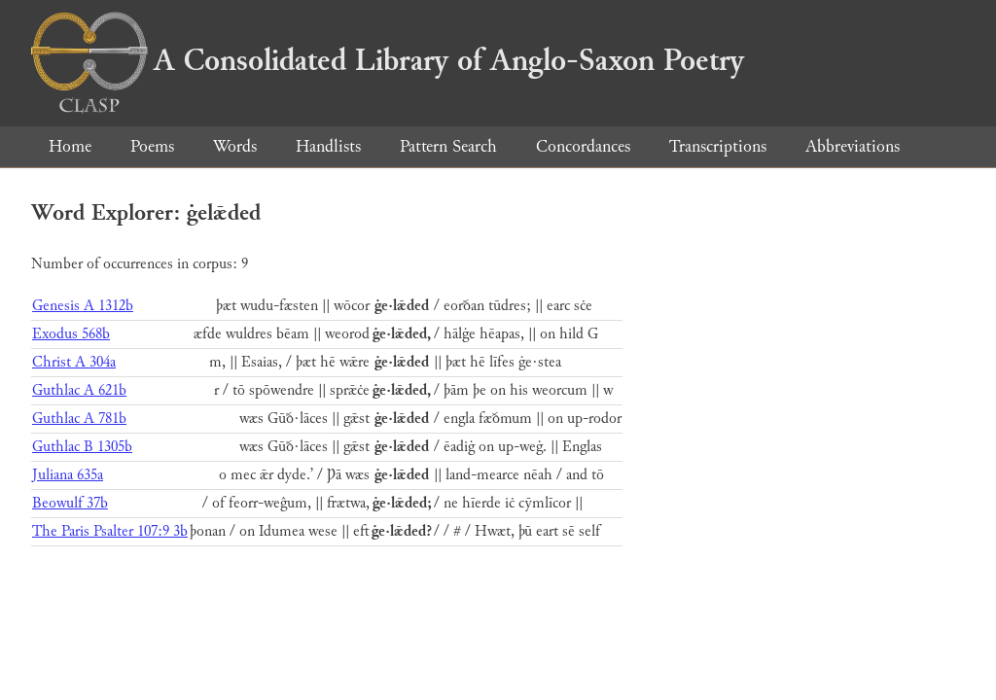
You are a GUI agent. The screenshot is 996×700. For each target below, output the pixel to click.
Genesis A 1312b (82, 306)
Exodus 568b (71, 334)
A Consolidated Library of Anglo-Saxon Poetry (387, 60)
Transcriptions (717, 146)
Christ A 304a (74, 362)
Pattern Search (448, 146)
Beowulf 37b (70, 503)
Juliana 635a (67, 475)
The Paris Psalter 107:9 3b (110, 531)
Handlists (328, 146)
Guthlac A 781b (79, 418)
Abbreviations (852, 146)
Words (235, 146)
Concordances (583, 146)
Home (70, 146)
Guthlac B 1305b (82, 447)
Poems (152, 146)
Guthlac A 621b (79, 390)
